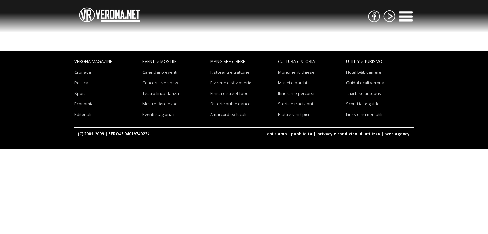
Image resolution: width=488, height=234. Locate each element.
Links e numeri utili (364, 114)
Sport (79, 93)
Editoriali (82, 114)
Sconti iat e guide (362, 104)
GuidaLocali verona (365, 82)
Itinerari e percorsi (296, 93)
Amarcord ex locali (228, 114)
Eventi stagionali (158, 114)
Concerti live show (160, 82)
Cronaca (82, 72)
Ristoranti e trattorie (230, 72)
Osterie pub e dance (230, 104)
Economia (84, 104)
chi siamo (277, 133)
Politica (81, 82)
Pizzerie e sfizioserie (230, 82)
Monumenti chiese (296, 72)
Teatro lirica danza (160, 93)
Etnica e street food (229, 93)
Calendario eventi (159, 72)
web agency (397, 133)
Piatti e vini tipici (293, 114)
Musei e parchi (292, 82)
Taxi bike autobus (363, 93)
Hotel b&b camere (363, 72)
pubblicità (301, 133)
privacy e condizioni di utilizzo (348, 133)
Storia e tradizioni (295, 104)
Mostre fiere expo (160, 104)
